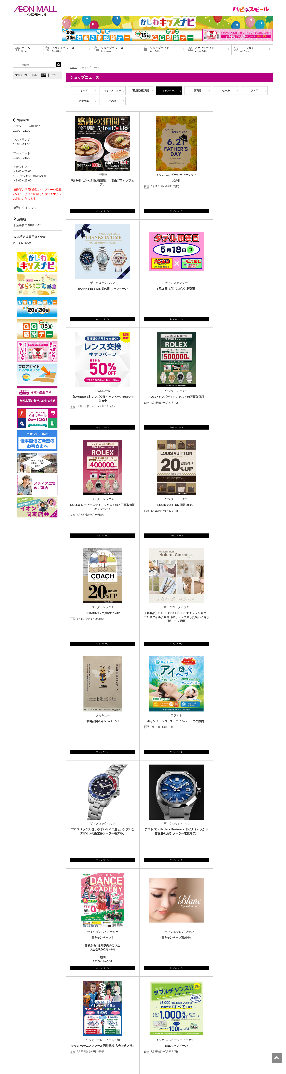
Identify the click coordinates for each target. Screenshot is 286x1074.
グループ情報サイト (26, 1041)
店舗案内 (46, 1041)
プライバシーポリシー (68, 1041)
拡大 (53, 75)
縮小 (34, 75)
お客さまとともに (46, 1045)
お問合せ (89, 1041)
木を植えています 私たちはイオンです (98, 1045)
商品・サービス (23, 1045)
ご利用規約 (66, 1045)
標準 (43, 75)
